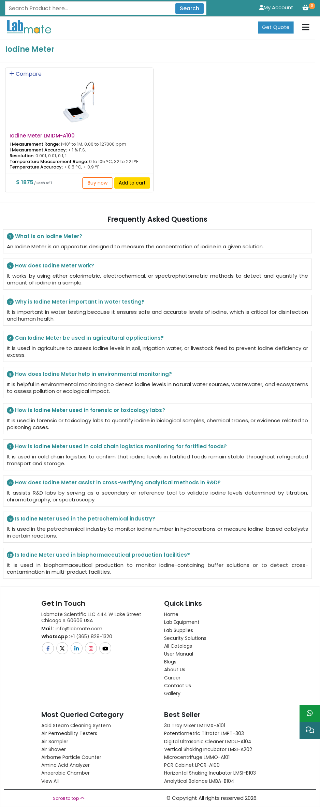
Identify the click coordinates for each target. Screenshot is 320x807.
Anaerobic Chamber (65, 773)
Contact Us (177, 686)
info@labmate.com (71, 628)
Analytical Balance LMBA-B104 (199, 781)
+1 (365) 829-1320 (76, 636)
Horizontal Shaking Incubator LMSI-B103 (210, 773)
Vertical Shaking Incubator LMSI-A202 (208, 749)
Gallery (172, 693)
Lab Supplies (178, 630)
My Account (276, 7)
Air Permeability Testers (69, 733)
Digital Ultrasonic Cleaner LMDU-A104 (207, 741)
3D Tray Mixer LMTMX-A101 (194, 725)
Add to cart (132, 182)
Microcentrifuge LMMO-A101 (197, 757)
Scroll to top (69, 798)
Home (171, 614)
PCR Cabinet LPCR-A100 (192, 765)
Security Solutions (185, 638)
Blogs (170, 662)
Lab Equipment (182, 622)
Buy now (97, 182)
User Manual (178, 654)
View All (50, 781)
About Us (174, 669)
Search (189, 8)
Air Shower (53, 749)
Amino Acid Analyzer (65, 765)
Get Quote (276, 27)
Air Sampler (54, 741)
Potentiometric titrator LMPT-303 (204, 733)
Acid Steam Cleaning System (76, 725)
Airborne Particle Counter (71, 757)
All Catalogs (178, 646)
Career (172, 678)
